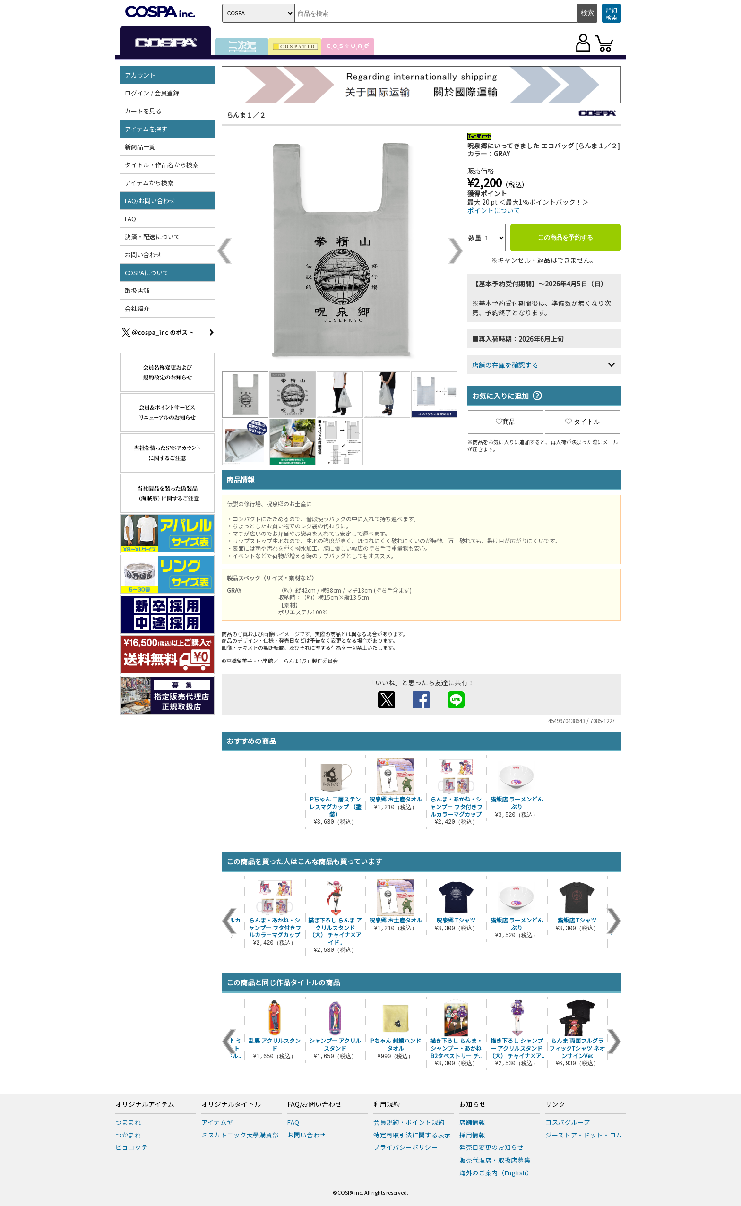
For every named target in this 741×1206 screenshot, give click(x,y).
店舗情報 (472, 1122)
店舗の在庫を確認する (505, 365)
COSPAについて (147, 272)
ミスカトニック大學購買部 (240, 1134)
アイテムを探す (146, 128)
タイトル (582, 421)
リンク (555, 1104)
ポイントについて (493, 210)
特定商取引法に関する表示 (412, 1134)
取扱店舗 (137, 290)
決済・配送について (152, 236)
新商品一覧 (140, 146)
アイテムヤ (217, 1122)
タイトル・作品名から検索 (161, 164)
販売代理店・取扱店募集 (494, 1159)
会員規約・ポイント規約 (408, 1122)
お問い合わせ (143, 254)
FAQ (130, 218)
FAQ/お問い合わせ (150, 200)
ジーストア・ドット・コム (583, 1134)
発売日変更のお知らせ (491, 1147)
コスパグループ (567, 1122)
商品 (506, 421)
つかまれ (128, 1134)
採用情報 (472, 1134)
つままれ (128, 1122)
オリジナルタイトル (231, 1104)
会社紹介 (137, 308)
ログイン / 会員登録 (152, 92)
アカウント (140, 74)
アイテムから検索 (149, 182)
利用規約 (386, 1104)
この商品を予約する (565, 237)
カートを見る (143, 110)
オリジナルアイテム (144, 1104)
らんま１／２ (246, 115)
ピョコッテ (131, 1147)
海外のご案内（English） (496, 1172)
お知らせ (472, 1104)
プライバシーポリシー (405, 1147)
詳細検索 (611, 13)
